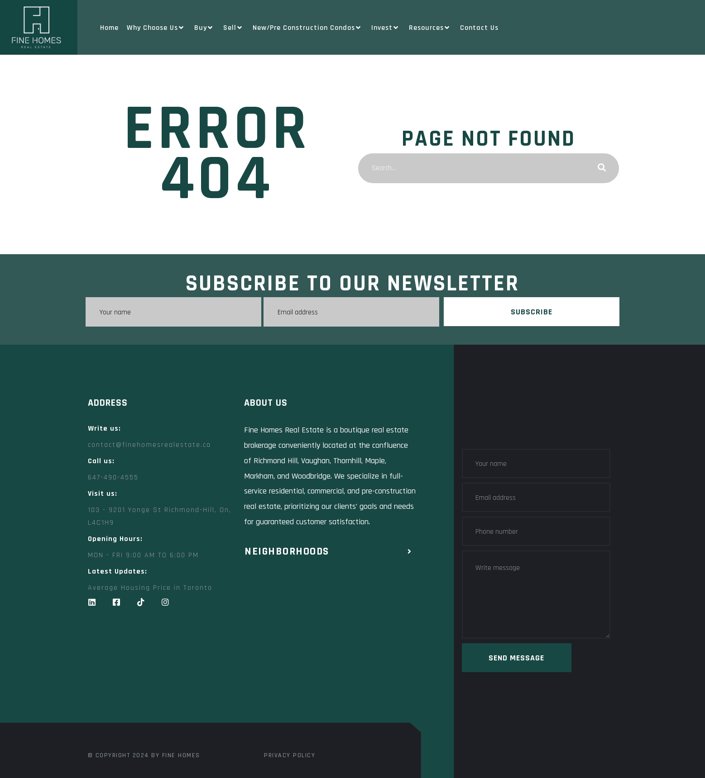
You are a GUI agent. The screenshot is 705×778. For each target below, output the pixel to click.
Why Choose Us (156, 28)
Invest (386, 28)
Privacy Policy (289, 755)
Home (109, 28)
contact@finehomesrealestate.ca (149, 445)
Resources (430, 28)
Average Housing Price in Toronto (150, 588)
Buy (204, 28)
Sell (234, 28)
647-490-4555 (113, 477)
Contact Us (479, 28)
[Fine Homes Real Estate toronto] (251, 679)
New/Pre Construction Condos (308, 28)
